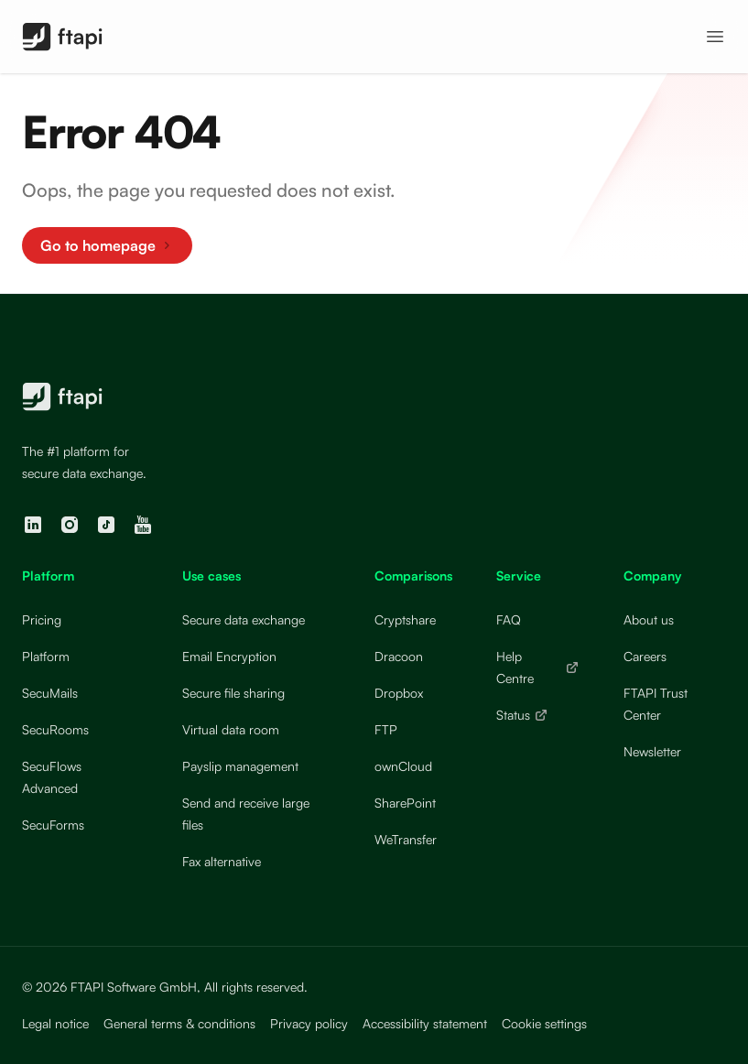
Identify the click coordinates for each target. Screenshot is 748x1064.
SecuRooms (55, 729)
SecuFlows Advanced (51, 777)
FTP (385, 729)
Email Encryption (229, 656)
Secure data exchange (243, 619)
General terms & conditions (179, 1023)
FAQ (508, 619)
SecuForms (53, 824)
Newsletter (652, 751)
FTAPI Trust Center (655, 703)
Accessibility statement (425, 1023)
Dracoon (398, 656)
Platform (46, 656)
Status (522, 714)
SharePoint (405, 802)
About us (648, 619)
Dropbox (398, 692)
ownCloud (403, 766)
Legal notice (55, 1023)
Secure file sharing (233, 692)
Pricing (41, 619)
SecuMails (50, 692)
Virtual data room (230, 729)
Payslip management (240, 766)
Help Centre (538, 667)
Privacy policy (309, 1023)
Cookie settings (544, 1023)
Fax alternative (221, 861)
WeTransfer (405, 839)
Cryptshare (405, 619)
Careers (645, 656)
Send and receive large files (245, 813)
